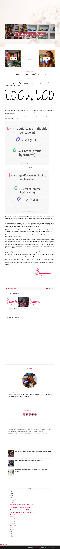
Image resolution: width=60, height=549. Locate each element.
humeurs (35, 433)
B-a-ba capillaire (20, 429)
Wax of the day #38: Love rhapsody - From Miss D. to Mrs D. (28, 460)
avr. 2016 (12, 523)
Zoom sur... (40, 431)
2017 (10, 495)
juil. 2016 (12, 518)
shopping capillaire (22, 436)
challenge (20, 433)
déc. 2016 (12, 499)
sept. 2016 (12, 514)
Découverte (42, 429)
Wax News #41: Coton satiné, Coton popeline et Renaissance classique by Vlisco (33, 451)
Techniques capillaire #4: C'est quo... (12, 309)
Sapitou (27, 78)
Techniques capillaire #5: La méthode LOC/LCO (21, 510)
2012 (10, 537)
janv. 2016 (12, 529)
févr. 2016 (12, 527)
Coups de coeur (28, 429)
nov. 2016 (12, 501)
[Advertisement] (30, 14)
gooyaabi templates (50, 547)
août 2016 (12, 516)
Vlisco (35, 431)
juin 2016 (12, 520)
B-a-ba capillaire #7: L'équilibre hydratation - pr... (21, 507)
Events (48, 429)
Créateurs (36, 429)
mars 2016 (12, 525)
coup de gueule (28, 433)
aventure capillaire (12, 433)
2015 (10, 531)
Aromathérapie (11, 429)
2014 (10, 533)
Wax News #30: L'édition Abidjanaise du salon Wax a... (22, 504)
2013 (10, 535)
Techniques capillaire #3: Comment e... (23, 309)
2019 (10, 491)
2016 (10, 497)
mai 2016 (12, 521)
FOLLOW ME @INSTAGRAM (6, 544)
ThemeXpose (37, 547)
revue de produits (12, 436)
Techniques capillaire (29, 71)
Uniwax (30, 431)
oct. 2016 (12, 502)
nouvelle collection (42, 433)
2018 (10, 493)
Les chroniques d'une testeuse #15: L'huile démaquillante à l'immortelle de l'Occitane (31, 470)
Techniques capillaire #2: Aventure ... (34, 309)
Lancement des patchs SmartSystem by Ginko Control (22, 512)
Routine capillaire (12, 431)
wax (29, 436)
